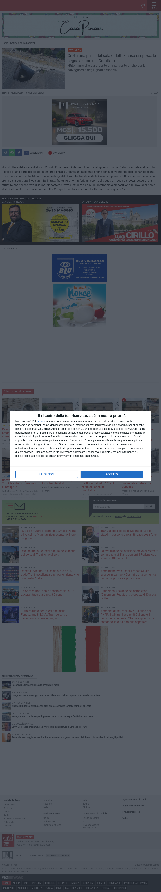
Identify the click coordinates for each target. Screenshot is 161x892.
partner (41, 421)
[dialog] (80, 446)
